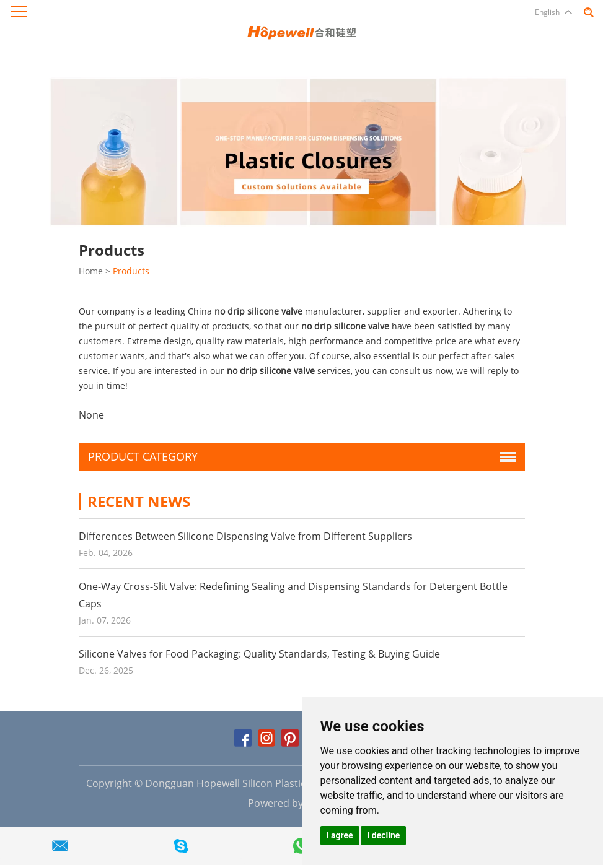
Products (131, 271)
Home (91, 271)
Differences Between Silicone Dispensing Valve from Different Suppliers (245, 536)
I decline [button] (383, 835)
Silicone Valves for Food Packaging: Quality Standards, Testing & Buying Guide (259, 654)
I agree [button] (340, 835)
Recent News (138, 501)
